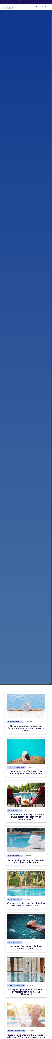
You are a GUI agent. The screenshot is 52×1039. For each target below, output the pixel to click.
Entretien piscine (14, 722)
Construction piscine (16, 767)
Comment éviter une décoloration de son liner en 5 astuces (26, 904)
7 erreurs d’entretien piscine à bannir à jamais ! (26, 947)
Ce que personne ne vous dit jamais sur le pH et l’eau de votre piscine (26, 728)
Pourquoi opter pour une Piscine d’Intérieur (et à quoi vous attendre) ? (26, 991)
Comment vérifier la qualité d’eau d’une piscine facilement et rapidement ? (26, 816)
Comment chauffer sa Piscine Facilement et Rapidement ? (26, 772)
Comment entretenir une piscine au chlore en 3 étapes (26, 861)
